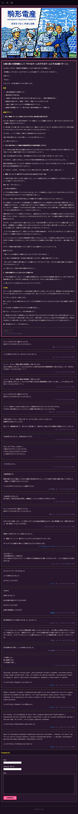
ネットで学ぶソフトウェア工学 (47, 546)
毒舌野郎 (52, 613)
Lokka (42, 809)
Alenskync (52, 707)
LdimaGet (52, 747)
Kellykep (52, 727)
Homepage (6, 766)
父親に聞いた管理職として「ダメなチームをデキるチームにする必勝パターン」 (36, 64)
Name (4, 760)
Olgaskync (52, 685)
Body (4, 773)
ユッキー (52, 583)
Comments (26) (8, 330)
